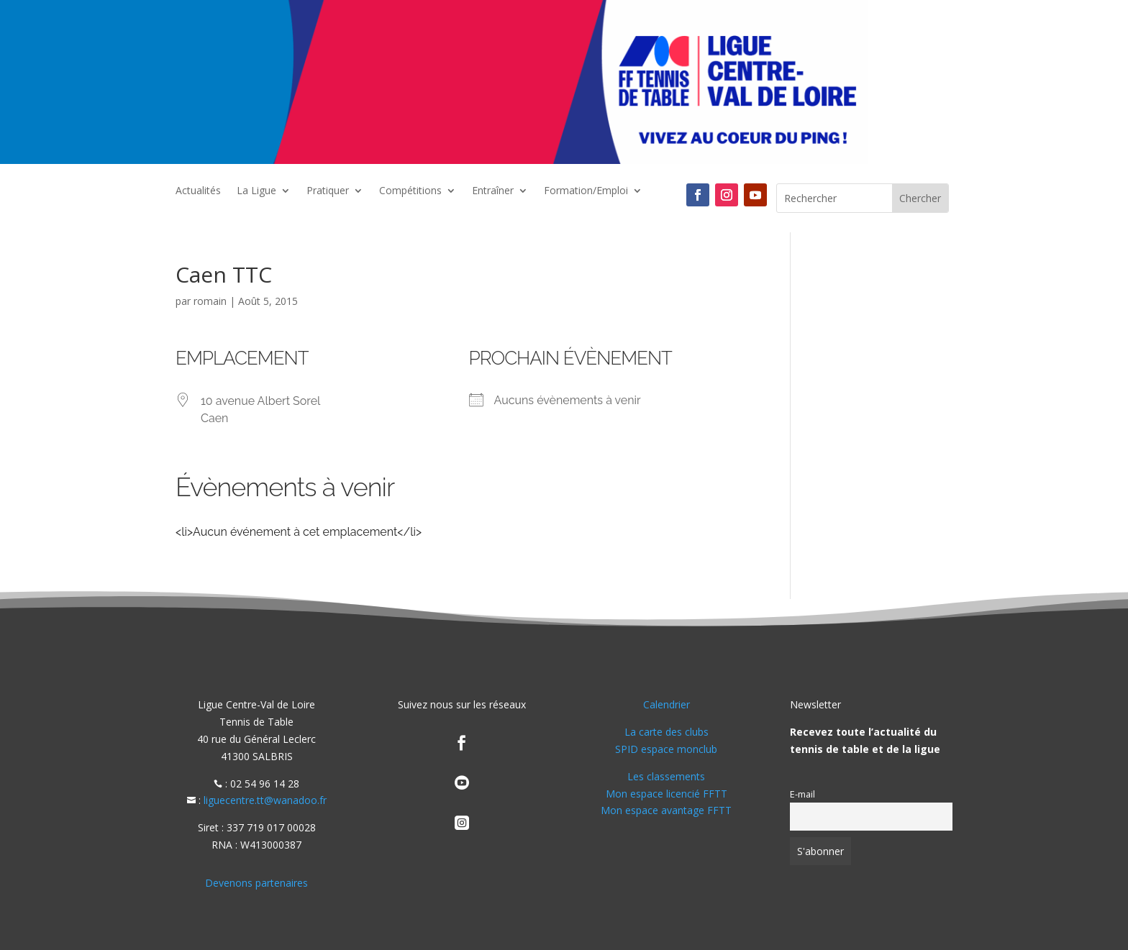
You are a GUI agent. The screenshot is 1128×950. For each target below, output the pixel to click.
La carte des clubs (666, 732)
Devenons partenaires (256, 883)
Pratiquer (327, 191)
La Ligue (256, 191)
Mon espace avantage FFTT (666, 810)
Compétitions (410, 191)
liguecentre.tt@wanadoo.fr (265, 800)
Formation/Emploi (586, 191)
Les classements (666, 776)
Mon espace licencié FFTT (666, 793)
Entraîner (493, 191)
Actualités (198, 191)
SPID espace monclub (666, 749)
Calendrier (666, 704)
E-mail (802, 794)
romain (210, 301)
